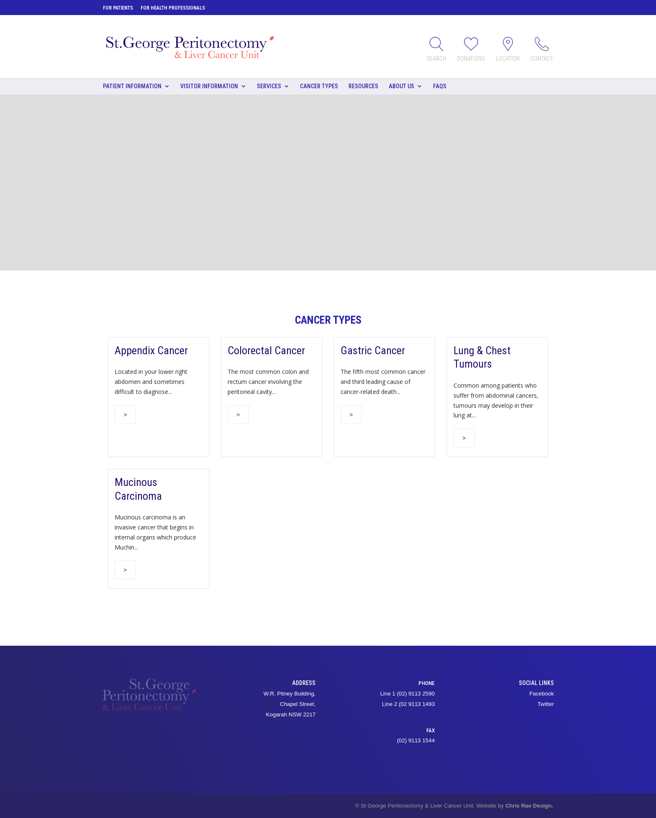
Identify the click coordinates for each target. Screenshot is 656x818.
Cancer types (319, 86)
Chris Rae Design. (529, 806)
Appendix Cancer (151, 350)
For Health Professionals (173, 8)
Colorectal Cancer (266, 350)
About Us (401, 86)
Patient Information (132, 86)
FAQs (439, 86)
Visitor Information (209, 86)
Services (269, 86)
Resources (363, 86)
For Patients (118, 8)
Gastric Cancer (373, 350)
